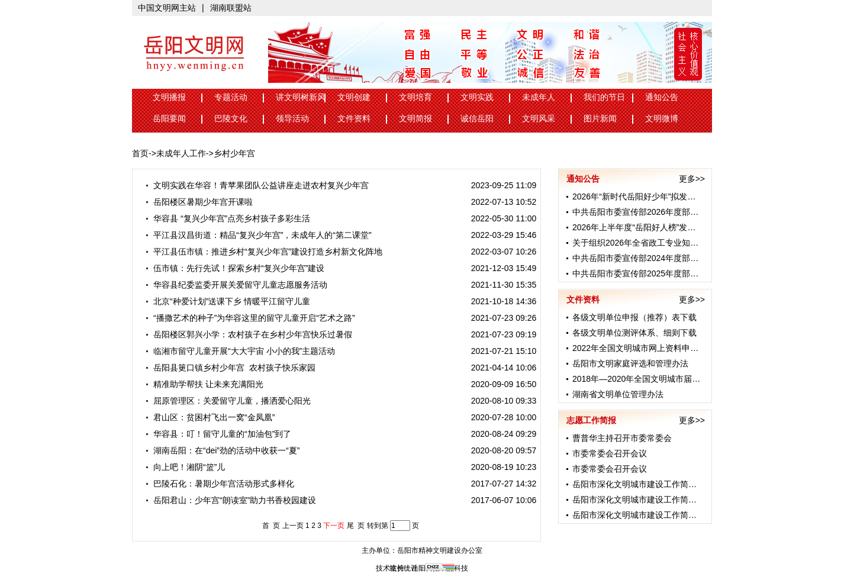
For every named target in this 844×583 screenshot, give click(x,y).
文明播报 (169, 97)
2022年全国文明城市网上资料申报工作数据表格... (663, 348)
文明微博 (661, 118)
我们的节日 (604, 97)
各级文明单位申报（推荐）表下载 (634, 317)
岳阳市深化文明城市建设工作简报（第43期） (655, 515)
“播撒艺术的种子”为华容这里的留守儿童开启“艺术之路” (249, 318)
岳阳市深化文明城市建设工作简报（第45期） (655, 484)
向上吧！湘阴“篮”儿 (184, 467)
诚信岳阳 (477, 118)
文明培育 (415, 97)
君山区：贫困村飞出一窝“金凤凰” (209, 417)
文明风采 (538, 118)
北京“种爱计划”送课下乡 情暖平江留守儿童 (227, 301)
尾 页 (356, 525)
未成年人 (538, 97)
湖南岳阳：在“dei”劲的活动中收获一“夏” (221, 450)
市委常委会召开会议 (609, 453)
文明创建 (354, 97)
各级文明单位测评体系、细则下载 (634, 332)
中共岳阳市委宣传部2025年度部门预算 (643, 273)
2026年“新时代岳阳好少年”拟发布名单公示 (650, 196)
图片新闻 (600, 118)
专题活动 (230, 97)
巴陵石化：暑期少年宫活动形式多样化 (219, 483)
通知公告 (661, 97)
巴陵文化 (230, 118)
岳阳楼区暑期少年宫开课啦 (198, 202)
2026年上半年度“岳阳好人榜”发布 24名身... (651, 227)
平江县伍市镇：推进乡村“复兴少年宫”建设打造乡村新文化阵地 (263, 251)
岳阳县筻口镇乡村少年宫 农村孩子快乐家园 (229, 367)
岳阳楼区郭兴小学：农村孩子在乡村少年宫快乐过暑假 (248, 334)
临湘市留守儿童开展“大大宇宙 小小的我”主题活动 (239, 351)
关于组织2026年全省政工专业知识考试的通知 (656, 242)
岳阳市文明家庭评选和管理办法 (630, 363)
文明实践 (477, 97)
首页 (140, 153)
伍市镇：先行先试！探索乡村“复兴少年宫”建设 (234, 268)
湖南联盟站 (231, 7)
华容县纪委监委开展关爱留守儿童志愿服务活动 (235, 284)
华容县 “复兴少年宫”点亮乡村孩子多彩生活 (227, 218)
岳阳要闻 (169, 118)
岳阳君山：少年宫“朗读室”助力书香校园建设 (230, 500)
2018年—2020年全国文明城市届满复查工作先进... (664, 379)
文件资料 (354, 118)
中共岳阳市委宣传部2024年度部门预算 (643, 258)
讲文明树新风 (301, 97)
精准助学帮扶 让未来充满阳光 (203, 384)
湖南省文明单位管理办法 (617, 394)
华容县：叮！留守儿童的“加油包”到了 (217, 434)
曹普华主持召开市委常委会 (622, 438)
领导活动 (292, 118)
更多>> (692, 178)
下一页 (333, 525)
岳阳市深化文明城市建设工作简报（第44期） (655, 499)
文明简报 (415, 118)
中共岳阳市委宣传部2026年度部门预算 (643, 212)
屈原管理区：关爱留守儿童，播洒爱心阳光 (227, 400)
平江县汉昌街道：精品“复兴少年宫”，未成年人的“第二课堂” (258, 235)
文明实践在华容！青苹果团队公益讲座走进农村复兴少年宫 (256, 185)
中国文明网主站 (167, 7)
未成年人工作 (181, 153)
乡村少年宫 (234, 153)
